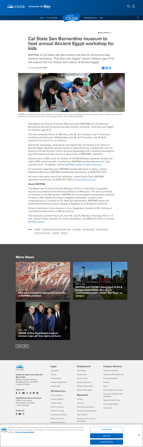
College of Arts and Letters (58, 234)
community (73, 234)
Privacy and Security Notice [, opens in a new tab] (24, 434)
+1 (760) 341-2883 (23, 407)
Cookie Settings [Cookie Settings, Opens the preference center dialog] (106, 431)
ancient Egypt (82, 230)
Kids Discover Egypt (96, 230)
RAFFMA (38, 230)
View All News (22, 348)
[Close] (139, 436)
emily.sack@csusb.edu (87, 180)
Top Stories (83, 234)
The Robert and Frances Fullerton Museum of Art (59, 230)
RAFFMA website (75, 165)
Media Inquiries (104, 33)
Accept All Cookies (106, 443)
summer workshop (41, 234)
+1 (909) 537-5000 (23, 386)
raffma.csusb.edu (96, 165)
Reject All (106, 437)
